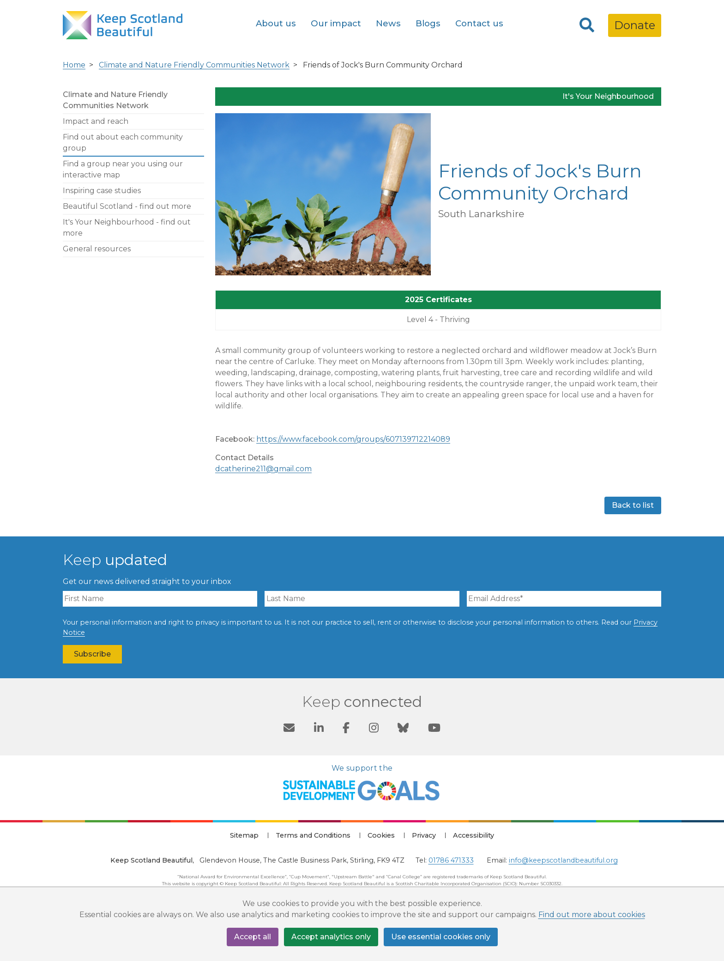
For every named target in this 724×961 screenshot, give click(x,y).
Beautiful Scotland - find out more (127, 206)
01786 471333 (451, 860)
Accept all (252, 936)
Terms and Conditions (313, 835)
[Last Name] (362, 599)
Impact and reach (95, 121)
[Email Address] (564, 599)
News (388, 23)
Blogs (428, 23)
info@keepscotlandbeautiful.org (563, 860)
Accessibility (473, 835)
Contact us (479, 23)
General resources (97, 248)
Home (74, 65)
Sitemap (244, 835)
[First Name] (160, 599)
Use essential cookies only (440, 936)
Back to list (633, 505)
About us (276, 23)
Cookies (381, 835)
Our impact (336, 23)
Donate (634, 25)
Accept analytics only (331, 936)
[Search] (587, 25)
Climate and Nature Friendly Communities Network (194, 65)
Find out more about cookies (591, 914)
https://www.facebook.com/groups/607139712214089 (353, 439)
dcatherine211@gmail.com (263, 468)
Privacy (424, 835)
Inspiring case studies (102, 190)
